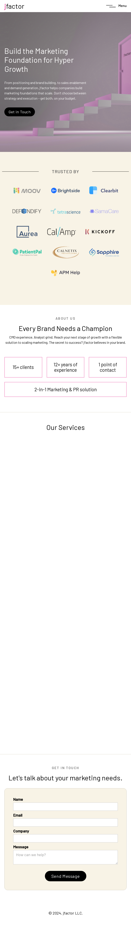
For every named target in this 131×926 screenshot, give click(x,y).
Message (20, 847)
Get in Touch (20, 111)
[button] (116, 6)
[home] (14, 6)
